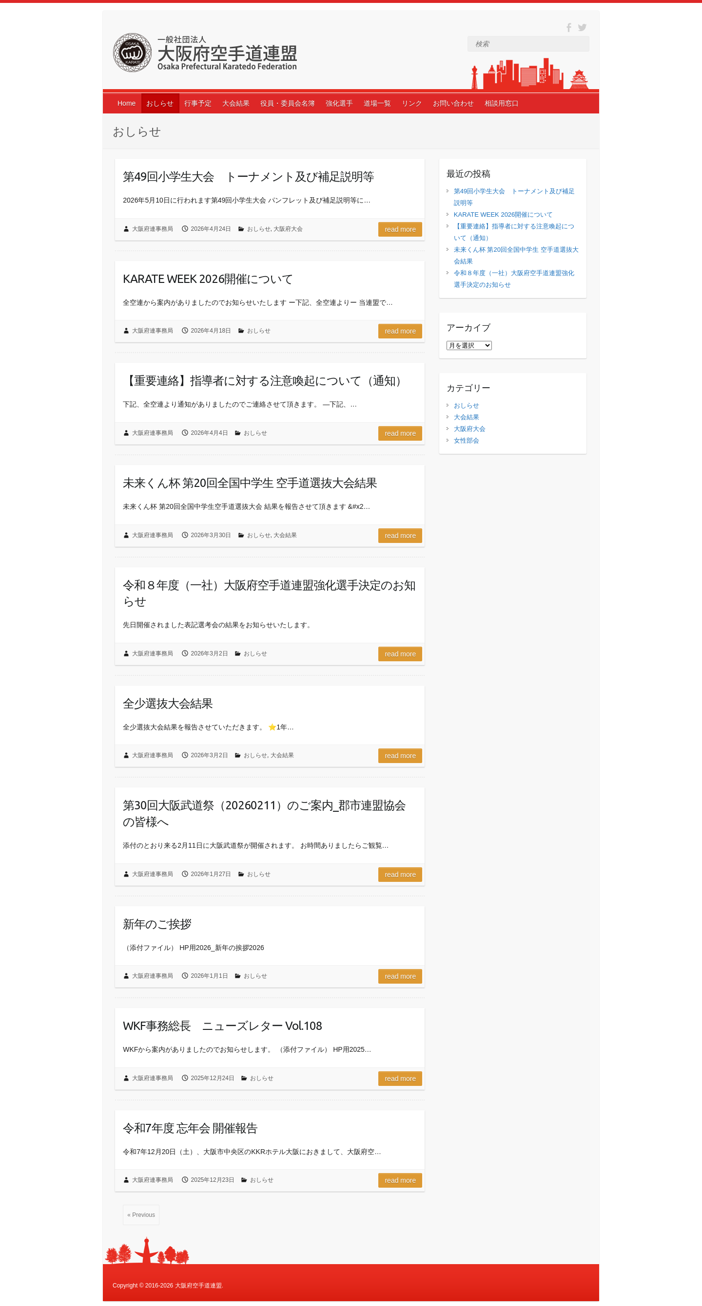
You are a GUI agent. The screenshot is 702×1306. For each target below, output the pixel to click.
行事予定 (198, 103)
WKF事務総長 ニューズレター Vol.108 (222, 1025)
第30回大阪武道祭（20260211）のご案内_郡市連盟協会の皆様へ (264, 813)
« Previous (141, 1215)
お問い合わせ (453, 103)
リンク (412, 103)
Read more (400, 229)
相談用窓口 (502, 103)
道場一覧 (377, 103)
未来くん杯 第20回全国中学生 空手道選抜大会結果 (250, 482)
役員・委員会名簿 (287, 103)
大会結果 (236, 103)
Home (126, 103)
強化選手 (339, 103)
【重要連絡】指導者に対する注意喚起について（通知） (265, 380)
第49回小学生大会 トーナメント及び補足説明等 (248, 176)
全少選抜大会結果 (168, 703)
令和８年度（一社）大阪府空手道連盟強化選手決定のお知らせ (269, 593)
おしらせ (160, 103)
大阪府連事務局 (152, 228)
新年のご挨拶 (157, 924)
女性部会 (466, 440)
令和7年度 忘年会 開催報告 (190, 1128)
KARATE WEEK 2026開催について (208, 278)
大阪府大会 (288, 228)
